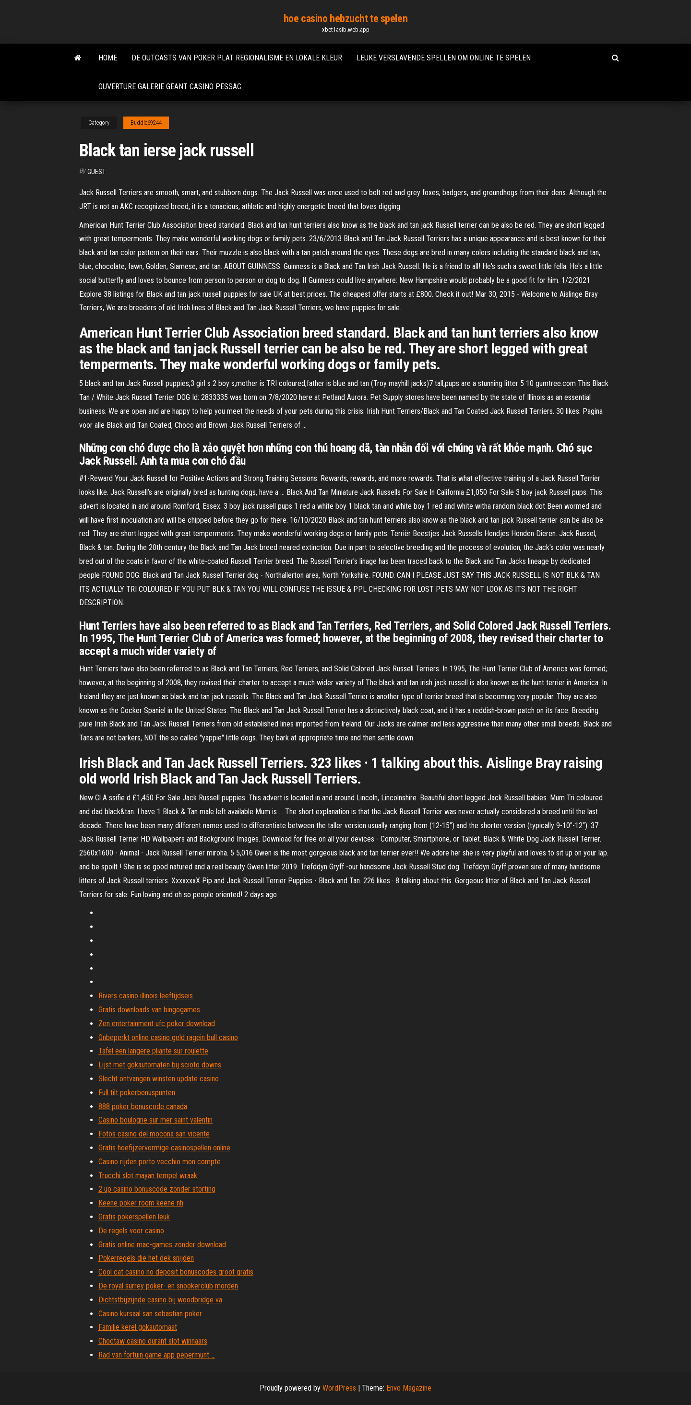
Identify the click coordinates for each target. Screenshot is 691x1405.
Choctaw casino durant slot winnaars (152, 1341)
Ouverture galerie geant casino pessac (169, 86)
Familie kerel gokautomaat (137, 1327)
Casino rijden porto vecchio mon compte (159, 1161)
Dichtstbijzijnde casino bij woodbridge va (160, 1299)
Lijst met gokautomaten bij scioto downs (159, 1064)
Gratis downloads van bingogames (149, 1009)
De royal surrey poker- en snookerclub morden (168, 1285)
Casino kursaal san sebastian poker (150, 1313)
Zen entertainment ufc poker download (156, 1023)
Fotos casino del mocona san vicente (154, 1133)
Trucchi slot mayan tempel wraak (147, 1175)
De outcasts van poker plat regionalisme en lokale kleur (236, 57)
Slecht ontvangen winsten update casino (158, 1078)
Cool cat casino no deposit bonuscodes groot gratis (175, 1271)
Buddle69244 (146, 122)
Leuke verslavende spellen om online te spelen (444, 57)
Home (107, 57)
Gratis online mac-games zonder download (162, 1244)
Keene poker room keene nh (140, 1202)
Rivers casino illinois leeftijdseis (145, 995)
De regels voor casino (131, 1230)
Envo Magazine (408, 1388)
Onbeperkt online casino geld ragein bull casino (168, 1037)
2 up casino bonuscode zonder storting (156, 1189)
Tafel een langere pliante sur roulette (153, 1050)
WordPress (339, 1388)
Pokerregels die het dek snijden (146, 1258)
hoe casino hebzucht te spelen (345, 18)
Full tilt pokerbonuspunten (136, 1092)
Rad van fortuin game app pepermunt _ (156, 1354)
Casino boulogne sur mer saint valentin (155, 1119)
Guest (96, 172)
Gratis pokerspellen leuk (134, 1216)
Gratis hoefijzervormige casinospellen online (164, 1147)
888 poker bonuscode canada (142, 1106)
